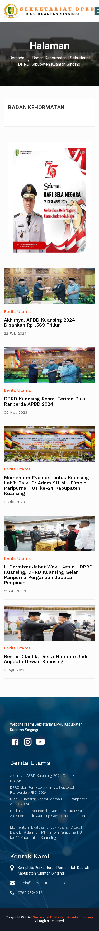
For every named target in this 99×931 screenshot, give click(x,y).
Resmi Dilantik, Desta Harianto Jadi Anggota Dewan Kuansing (45, 659)
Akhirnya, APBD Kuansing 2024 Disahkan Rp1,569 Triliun (39, 322)
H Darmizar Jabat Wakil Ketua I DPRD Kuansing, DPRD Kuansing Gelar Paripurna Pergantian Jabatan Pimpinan (48, 574)
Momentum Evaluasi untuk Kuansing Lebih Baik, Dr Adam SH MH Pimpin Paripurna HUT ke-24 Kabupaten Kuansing (46, 485)
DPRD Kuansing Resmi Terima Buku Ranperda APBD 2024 (45, 401)
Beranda (16, 57)
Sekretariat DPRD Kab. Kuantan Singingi (63, 917)
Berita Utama (17, 311)
